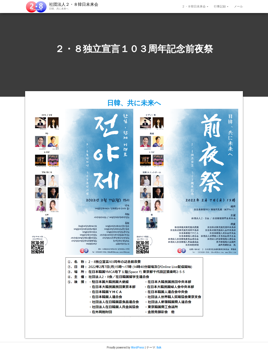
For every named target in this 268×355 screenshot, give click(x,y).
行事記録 (221, 6)
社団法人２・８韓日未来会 (73, 4)
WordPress (137, 347)
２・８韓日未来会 (195, 6)
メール (238, 6)
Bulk (159, 347)
